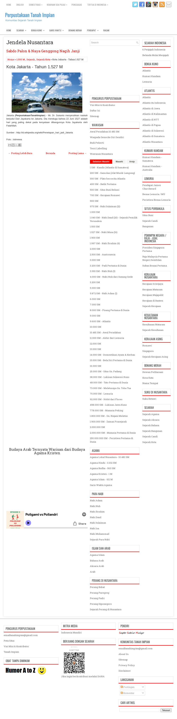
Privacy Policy (127, 665)
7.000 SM (95, 304)
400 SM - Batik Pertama (103, 184)
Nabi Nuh (95, 506)
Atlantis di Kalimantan (154, 113)
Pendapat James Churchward (151, 187)
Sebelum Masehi (101, 161)
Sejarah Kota (43, 59)
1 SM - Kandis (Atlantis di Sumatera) (109, 167)
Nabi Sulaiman (98, 522)
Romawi (147, 345)
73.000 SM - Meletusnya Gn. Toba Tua (110, 388)
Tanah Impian (11, 651)
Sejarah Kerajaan (151, 306)
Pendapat (94, 29)
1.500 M (21, 59)
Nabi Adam (96, 500)
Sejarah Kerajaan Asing (155, 356)
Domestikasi (36, 4)
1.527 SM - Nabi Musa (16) (103, 232)
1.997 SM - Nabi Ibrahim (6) (105, 243)
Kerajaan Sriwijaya (152, 283)
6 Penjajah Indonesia (153, 49)
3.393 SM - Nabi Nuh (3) (102, 271)
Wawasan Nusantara (101, 153)
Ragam (106, 30)
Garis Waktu (57, 29)
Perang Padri (97, 598)
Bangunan (147, 226)
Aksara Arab (97, 566)
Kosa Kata (147, 377)
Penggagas (77, 4)
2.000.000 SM (97, 427)
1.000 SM (95, 212)
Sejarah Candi (150, 220)
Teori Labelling (98, 148)
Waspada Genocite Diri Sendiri (107, 137)
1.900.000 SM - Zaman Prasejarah (108, 421)
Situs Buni (147, 215)
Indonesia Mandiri (71, 632)
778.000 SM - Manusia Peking (106, 410)
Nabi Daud (95, 517)
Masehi (119, 161)
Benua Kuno (39, 29)
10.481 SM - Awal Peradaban (105, 332)
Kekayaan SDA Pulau (58, 4)
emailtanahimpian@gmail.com (21, 635)
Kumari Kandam (151, 76)
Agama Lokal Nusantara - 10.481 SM (109, 457)
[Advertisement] (47, 305)
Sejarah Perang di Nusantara (105, 609)
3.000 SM (95, 260)
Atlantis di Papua (151, 125)
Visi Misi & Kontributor (102, 105)
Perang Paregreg (99, 592)
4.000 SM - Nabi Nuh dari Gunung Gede (111, 276)
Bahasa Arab (97, 560)
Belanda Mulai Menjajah (155, 55)
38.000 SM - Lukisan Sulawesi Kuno (109, 377)
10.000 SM (95, 326)
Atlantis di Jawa (151, 108)
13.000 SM (95, 349)
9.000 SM (95, 315)
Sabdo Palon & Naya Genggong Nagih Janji (43, 51)
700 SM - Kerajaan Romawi (105, 195)
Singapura (148, 351)
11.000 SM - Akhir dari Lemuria (107, 338)
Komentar (127, 693)
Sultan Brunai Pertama (154, 265)
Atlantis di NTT (150, 119)
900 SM (94, 200)
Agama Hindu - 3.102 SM (103, 462)
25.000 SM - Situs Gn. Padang (106, 371)
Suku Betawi (149, 398)
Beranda (50, 153)
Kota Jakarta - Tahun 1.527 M (34, 67)
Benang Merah (75, 30)
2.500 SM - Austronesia (102, 254)
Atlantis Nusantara (152, 141)
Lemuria (147, 81)
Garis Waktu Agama (101, 485)
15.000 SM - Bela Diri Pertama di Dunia (111, 360)
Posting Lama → (78, 153)
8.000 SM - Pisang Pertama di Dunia (109, 310)
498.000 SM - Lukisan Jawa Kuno (108, 404)
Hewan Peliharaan (152, 372)
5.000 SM (95, 287)
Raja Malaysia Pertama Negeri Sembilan (155, 258)
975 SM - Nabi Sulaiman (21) (105, 206)
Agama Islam (97, 554)
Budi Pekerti (97, 142)
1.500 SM (95, 226)
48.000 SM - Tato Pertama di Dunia (109, 382)
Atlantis (146, 70)
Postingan (127, 687)
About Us (124, 654)
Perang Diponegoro (101, 603)
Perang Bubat (97, 587)
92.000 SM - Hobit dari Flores (106, 399)
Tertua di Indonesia (98, 4)
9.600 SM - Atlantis (100, 321)
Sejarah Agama (150, 414)
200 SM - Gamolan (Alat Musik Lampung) (112, 173)
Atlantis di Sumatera (153, 136)
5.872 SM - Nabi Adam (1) (103, 293)
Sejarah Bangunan (152, 431)
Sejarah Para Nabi (100, 539)
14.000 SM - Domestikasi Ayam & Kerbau (112, 354)
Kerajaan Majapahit (152, 295)
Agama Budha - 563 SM (102, 468)
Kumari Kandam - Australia (152, 168)
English (20, 4)
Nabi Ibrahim (97, 511)
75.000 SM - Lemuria (101, 393)
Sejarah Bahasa (150, 425)
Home (8, 4)
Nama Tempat (150, 383)
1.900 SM (95, 237)
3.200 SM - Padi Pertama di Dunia (108, 265)
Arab (92, 571)
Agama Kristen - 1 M (101, 474)
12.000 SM (95, 343)
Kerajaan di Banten (152, 300)
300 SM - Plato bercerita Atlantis (107, 178)
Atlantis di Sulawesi (153, 130)
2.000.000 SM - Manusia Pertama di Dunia (113, 432)
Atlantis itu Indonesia (154, 102)
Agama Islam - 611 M (101, 479)
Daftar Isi (95, 110)
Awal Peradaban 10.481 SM (104, 131)
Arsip (132, 161)
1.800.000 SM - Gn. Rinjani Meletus (109, 416)
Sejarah (22, 29)
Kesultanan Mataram (153, 324)
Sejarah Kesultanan (152, 330)
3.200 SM (95, 282)
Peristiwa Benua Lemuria (156, 199)
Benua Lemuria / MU (153, 194)
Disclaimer (125, 670)
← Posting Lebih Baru (20, 153)
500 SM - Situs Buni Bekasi (104, 189)
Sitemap (94, 116)
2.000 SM (95, 248)
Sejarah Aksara (150, 419)
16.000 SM (95, 365)
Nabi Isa (94, 528)
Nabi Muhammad (99, 533)
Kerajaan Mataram (152, 289)
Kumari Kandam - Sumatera (152, 159)
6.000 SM (95, 299)
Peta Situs (9, 640)
